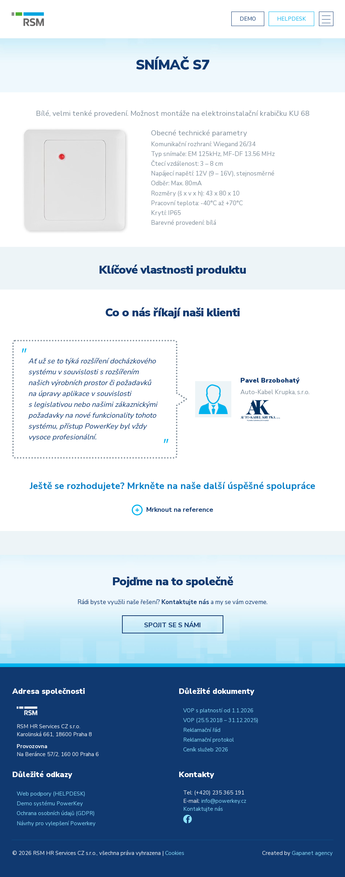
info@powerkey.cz (223, 801)
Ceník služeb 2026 (205, 749)
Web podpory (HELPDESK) (51, 793)
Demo (248, 18)
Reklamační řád (201, 730)
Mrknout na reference (179, 510)
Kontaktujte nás (203, 809)
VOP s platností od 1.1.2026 (218, 710)
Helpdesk (291, 18)
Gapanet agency (312, 853)
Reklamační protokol (208, 739)
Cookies (174, 853)
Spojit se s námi (172, 625)
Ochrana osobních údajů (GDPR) (56, 813)
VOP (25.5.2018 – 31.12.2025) (220, 720)
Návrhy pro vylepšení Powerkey (56, 823)
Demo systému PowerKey (50, 803)
